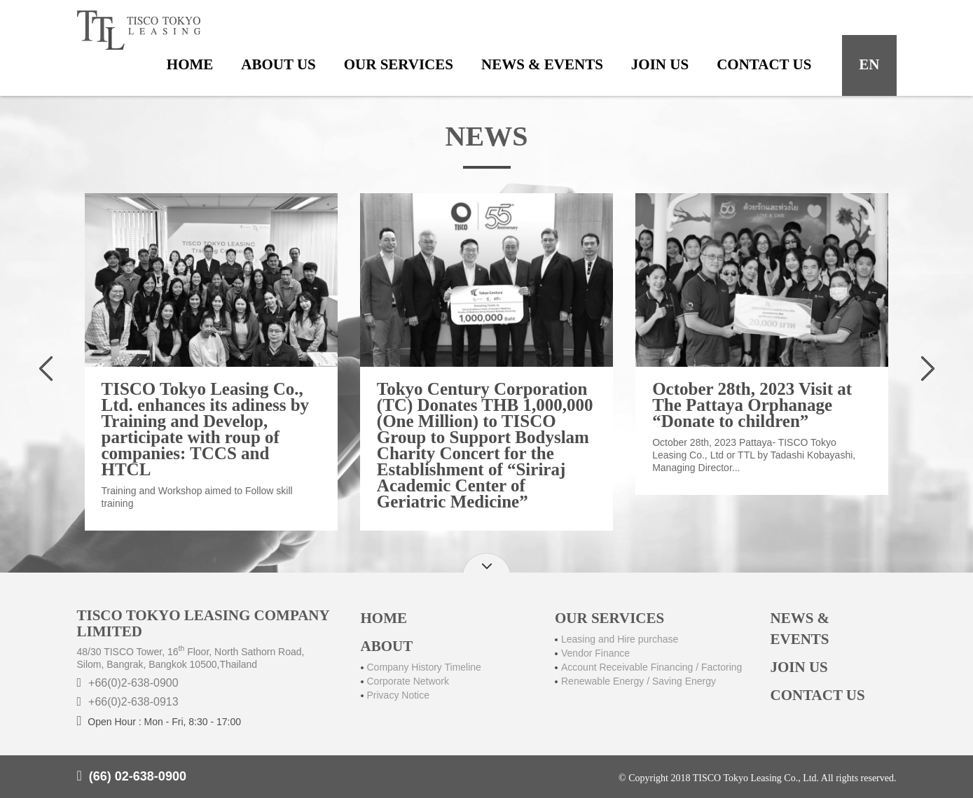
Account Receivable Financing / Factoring (651, 667)
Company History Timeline (424, 667)
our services (398, 64)
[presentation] (46, 371)
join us (660, 64)
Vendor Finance (595, 653)
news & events (542, 64)
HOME (384, 618)
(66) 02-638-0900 (137, 776)
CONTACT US (818, 695)
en (869, 64)
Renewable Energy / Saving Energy (638, 681)
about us (278, 64)
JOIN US (799, 667)
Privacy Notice (398, 695)
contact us (764, 64)
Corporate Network (408, 681)
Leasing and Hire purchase (619, 639)
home (190, 64)
